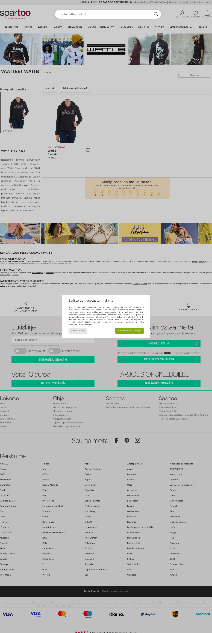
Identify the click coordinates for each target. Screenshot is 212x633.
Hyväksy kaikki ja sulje (129, 330)
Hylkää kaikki (78, 330)
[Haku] (155, 14)
